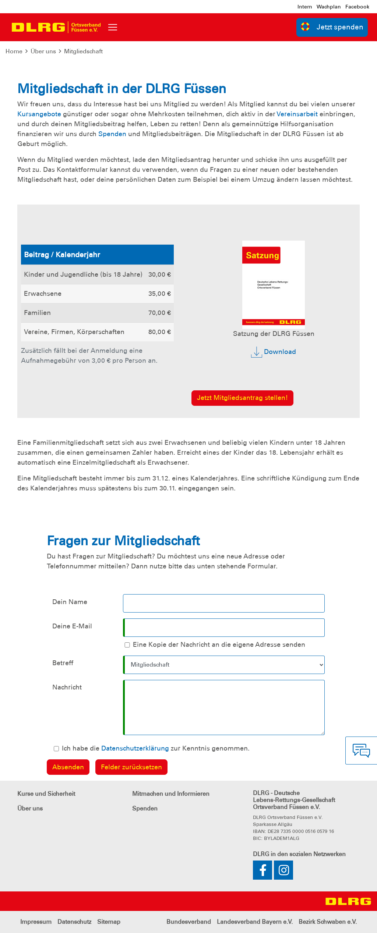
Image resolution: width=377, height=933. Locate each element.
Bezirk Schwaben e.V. (328, 921)
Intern (304, 7)
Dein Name (69, 602)
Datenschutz (74, 921)
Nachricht (67, 687)
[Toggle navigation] (113, 27)
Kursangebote (39, 114)
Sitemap (108, 921)
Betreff (62, 663)
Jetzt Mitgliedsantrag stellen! (242, 398)
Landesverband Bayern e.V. (255, 921)
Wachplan (329, 7)
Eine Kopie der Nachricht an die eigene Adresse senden (219, 645)
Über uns (43, 51)
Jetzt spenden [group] (332, 26)
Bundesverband (188, 921)
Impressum (36, 921)
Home (14, 51)
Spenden (112, 134)
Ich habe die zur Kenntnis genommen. (156, 748)
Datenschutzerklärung (135, 748)
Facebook (357, 7)
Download (273, 352)
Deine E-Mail (72, 626)
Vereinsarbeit (297, 114)
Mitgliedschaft (83, 51)
